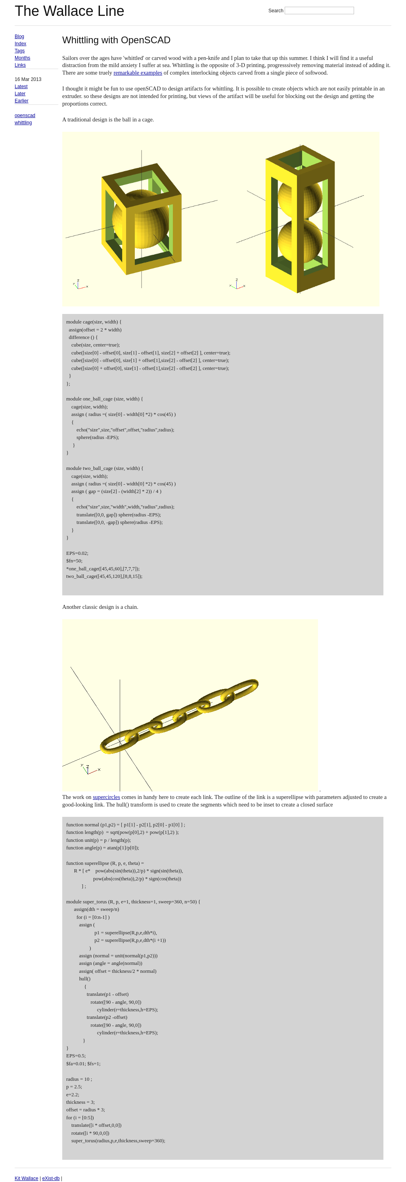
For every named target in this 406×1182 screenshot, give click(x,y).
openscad (25, 115)
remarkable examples (137, 72)
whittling (23, 122)
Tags (20, 51)
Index (20, 43)
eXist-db (50, 1178)
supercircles (106, 797)
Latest (21, 86)
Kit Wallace (26, 1178)
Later (20, 93)
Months (22, 58)
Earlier (22, 101)
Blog (19, 36)
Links (20, 65)
